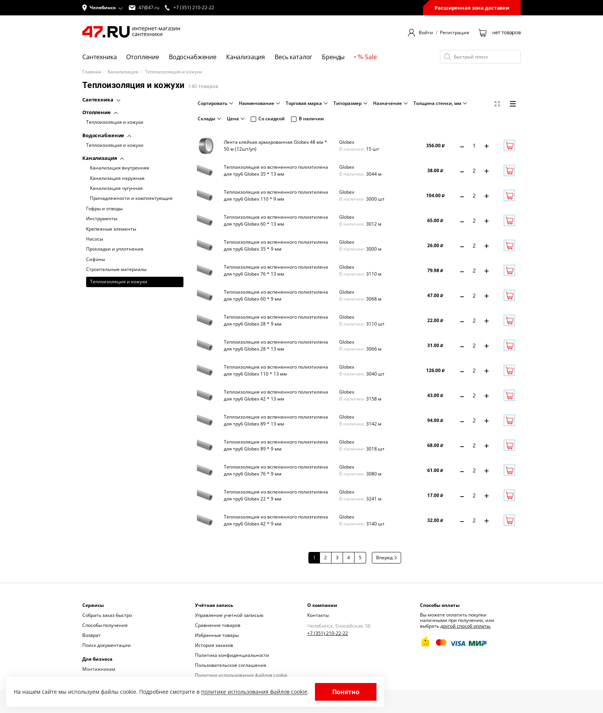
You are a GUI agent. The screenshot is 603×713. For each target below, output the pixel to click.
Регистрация (454, 33)
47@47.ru (144, 8)
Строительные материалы (116, 269)
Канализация (245, 57)
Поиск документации (106, 645)
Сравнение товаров (217, 625)
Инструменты (101, 218)
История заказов (214, 645)
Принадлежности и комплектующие (131, 198)
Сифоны (95, 259)
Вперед (386, 557)
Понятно (346, 692)
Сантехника (99, 57)
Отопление (142, 57)
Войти (426, 33)
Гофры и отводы (104, 208)
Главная (91, 72)
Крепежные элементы (111, 229)
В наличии (307, 118)
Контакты (318, 615)
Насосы (94, 239)
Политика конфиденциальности (232, 655)
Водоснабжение (193, 57)
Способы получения (105, 625)
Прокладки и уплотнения (114, 249)
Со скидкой (268, 118)
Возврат (91, 635)
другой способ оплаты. (465, 626)
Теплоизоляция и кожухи (114, 122)
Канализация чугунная (116, 188)
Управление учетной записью (229, 615)
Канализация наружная (117, 178)
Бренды (333, 57)
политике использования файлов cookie (254, 691)
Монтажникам (98, 669)
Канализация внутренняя (119, 168)
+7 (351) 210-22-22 (327, 633)
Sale (367, 57)
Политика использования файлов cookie (241, 675)
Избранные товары (217, 635)
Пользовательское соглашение (231, 665)
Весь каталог (293, 57)
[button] (102, 7)
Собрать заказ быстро (107, 615)
